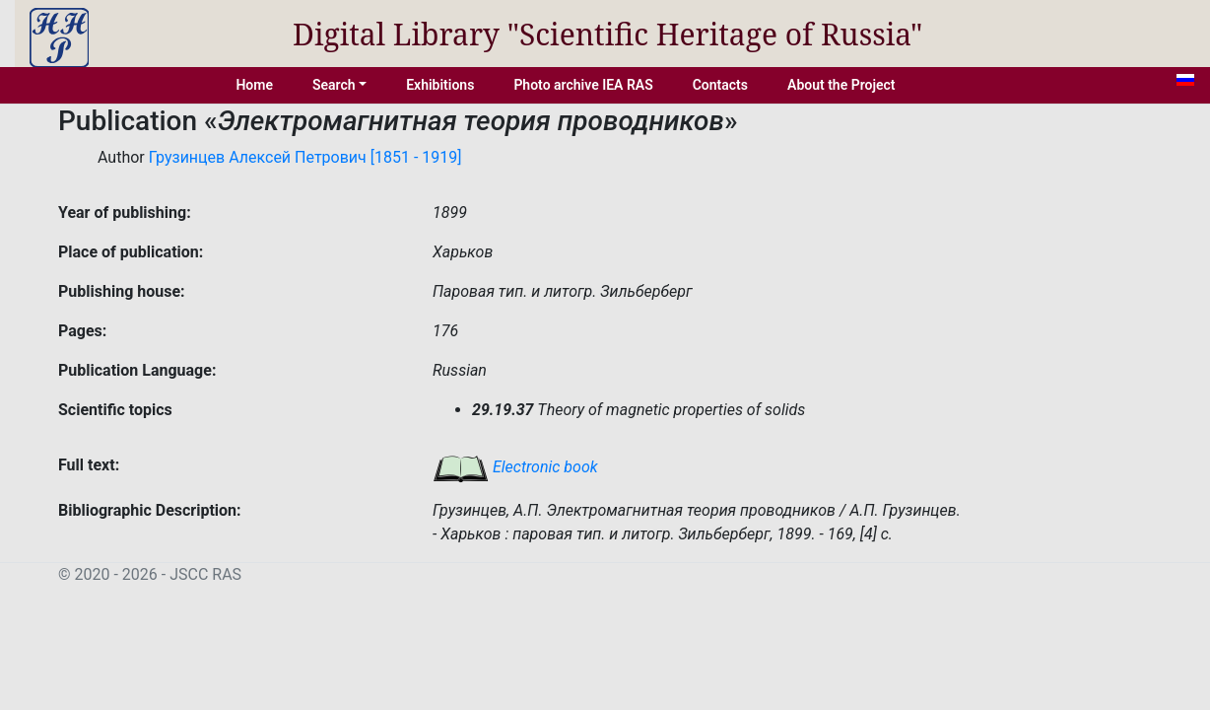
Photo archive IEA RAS (582, 85)
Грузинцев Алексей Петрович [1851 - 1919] (305, 157)
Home (254, 85)
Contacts (720, 85)
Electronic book (515, 467)
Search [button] (334, 85)
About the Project (841, 85)
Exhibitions (440, 85)
